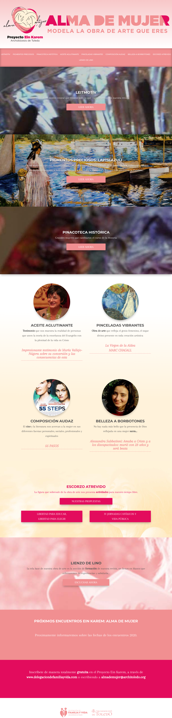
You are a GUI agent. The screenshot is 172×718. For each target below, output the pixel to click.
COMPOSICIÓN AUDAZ (115, 54)
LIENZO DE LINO (86, 60)
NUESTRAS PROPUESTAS (86, 501)
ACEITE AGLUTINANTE (69, 54)
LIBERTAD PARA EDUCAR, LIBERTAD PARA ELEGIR (52, 516)
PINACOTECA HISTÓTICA (47, 54)
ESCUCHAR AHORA (86, 582)
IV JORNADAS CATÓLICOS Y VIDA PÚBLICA (120, 516)
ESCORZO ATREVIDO (162, 54)
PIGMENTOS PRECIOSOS (23, 54)
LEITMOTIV (5, 54)
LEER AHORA (86, 107)
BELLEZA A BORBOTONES (139, 54)
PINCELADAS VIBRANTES (92, 54)
